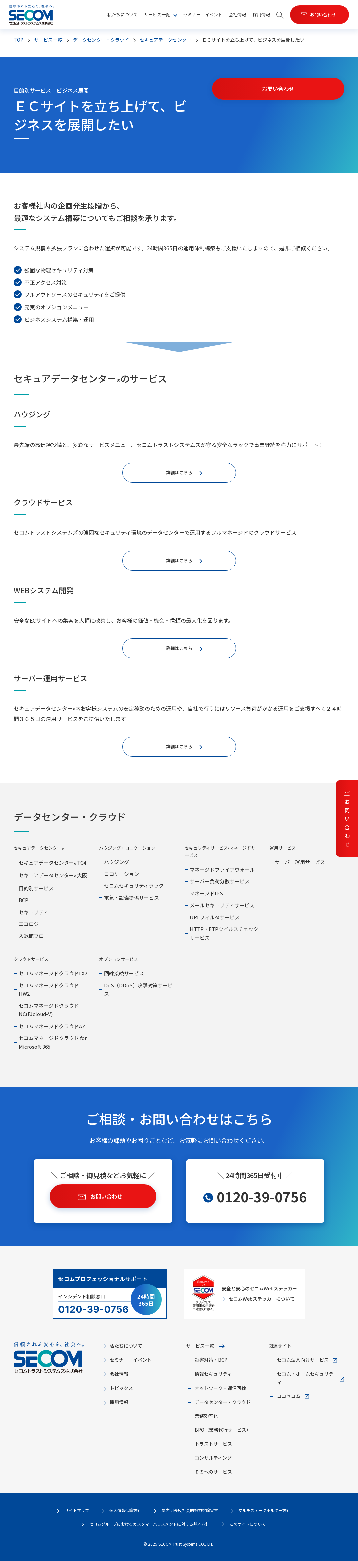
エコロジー (31, 923)
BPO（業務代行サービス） (223, 1429)
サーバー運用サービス (300, 861)
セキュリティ (33, 912)
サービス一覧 (200, 1345)
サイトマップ (77, 1510)
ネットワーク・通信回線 (220, 1388)
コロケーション (121, 873)
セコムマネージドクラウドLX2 (53, 973)
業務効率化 (206, 1415)
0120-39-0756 (262, 1196)
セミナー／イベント (202, 14)
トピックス (121, 1388)
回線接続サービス (124, 973)
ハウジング (116, 861)
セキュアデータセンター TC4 (52, 862)
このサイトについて (248, 1524)
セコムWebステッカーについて (262, 1298)
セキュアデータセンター (165, 39)
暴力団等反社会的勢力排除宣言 (190, 1510)
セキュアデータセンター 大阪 (53, 875)
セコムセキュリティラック (134, 885)
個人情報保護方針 (125, 1510)
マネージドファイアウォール (222, 869)
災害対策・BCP (211, 1359)
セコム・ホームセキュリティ (305, 1377)
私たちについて (122, 14)
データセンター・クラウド (101, 39)
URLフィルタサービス (215, 917)
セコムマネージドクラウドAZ (52, 1026)
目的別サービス (36, 888)
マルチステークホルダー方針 (264, 1510)
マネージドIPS (206, 893)
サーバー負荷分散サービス (220, 881)
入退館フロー (34, 935)
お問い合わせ (347, 823)
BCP (23, 900)
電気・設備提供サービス (131, 897)
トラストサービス (213, 1443)
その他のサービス (213, 1471)
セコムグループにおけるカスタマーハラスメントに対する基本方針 (149, 1524)
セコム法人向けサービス (303, 1359)
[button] (280, 15)
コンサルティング (213, 1457)
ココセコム (289, 1396)
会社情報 (237, 14)
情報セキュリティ (213, 1373)
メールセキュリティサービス (222, 905)
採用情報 (261, 14)
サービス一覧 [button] (157, 14)
